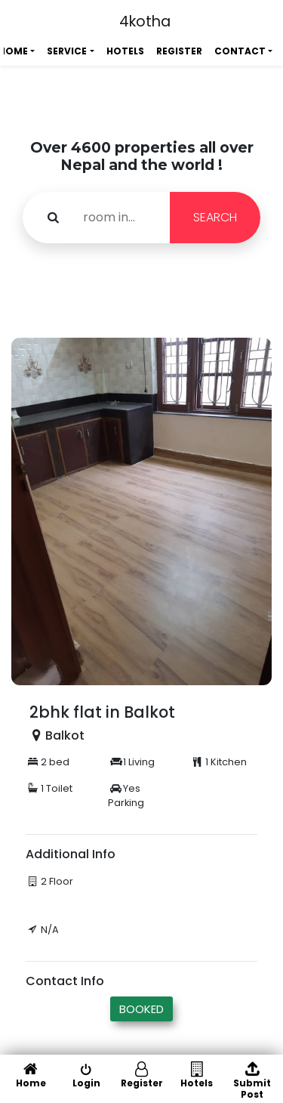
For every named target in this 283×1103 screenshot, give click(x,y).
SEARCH (215, 217)
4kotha (145, 21)
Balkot (65, 735)
